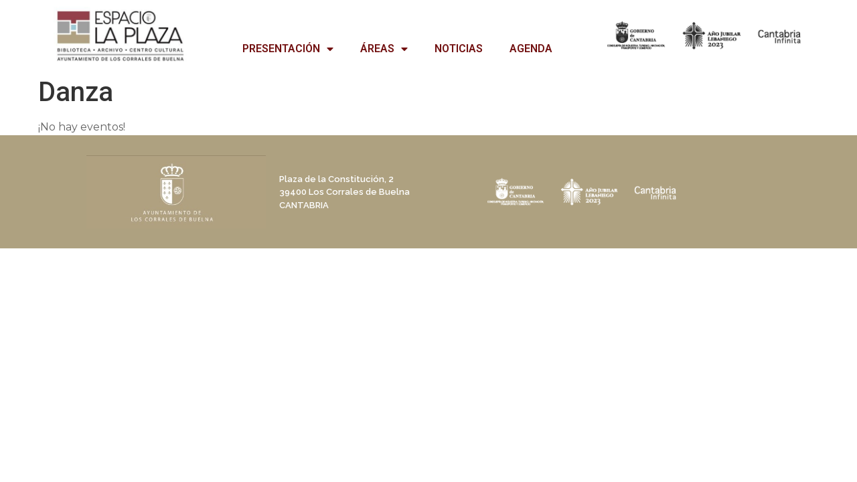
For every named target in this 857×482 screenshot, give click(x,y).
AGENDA (531, 48)
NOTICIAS (459, 48)
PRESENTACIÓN (287, 49)
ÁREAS (384, 49)
